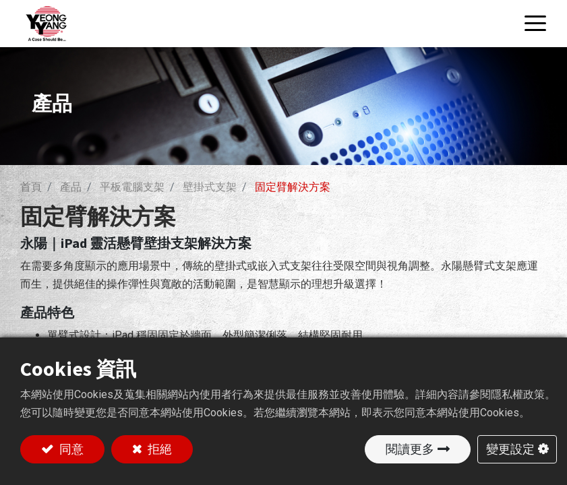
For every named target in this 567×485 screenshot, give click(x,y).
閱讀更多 (410, 449)
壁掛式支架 (210, 187)
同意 (70, 449)
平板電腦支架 (132, 187)
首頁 (31, 187)
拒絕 (158, 449)
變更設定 (510, 449)
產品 (71, 187)
